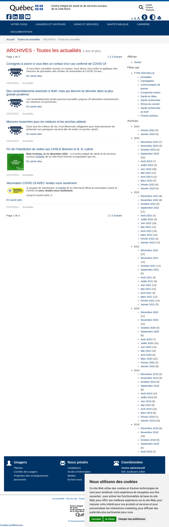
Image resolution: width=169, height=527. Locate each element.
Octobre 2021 (148, 265)
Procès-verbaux (149, 115)
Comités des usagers (25, 471)
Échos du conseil (150, 104)
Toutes (137, 62)
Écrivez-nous (75, 479)
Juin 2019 (146, 401)
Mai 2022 (146, 227)
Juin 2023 (146, 169)
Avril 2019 (146, 408)
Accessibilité (58, 498)
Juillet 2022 (147, 219)
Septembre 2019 (150, 385)
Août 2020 (146, 339)
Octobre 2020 (148, 327)
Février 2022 (148, 238)
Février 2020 (148, 362)
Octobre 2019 (148, 381)
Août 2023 (146, 161)
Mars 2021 (146, 296)
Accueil (10, 39)
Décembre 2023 (149, 141)
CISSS (40, 156)
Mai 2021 (146, 288)
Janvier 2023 (148, 188)
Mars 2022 (146, 234)
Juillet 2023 (147, 165)
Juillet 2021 (147, 281)
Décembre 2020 (149, 312)
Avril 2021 (146, 292)
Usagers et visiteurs (48, 23)
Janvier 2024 (148, 134)
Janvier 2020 (148, 366)
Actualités (146, 77)
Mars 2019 (146, 412)
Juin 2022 (146, 223)
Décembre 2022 (149, 196)
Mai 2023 (146, 172)
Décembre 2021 (149, 250)
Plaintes (18, 467)
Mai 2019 (146, 405)
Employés (156, 10)
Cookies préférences (11, 525)
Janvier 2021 (148, 304)
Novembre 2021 (149, 258)
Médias (72, 475)
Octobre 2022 (148, 203)
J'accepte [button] (96, 519)
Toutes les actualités (28, 39)
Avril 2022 (146, 231)
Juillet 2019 (147, 397)
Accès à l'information (79, 471)
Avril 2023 (146, 176)
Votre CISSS (17, 23)
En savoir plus (34, 75)
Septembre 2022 (150, 207)
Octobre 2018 (148, 439)
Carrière (142, 23)
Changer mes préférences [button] (131, 519)
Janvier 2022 (148, 242)
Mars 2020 (146, 358)
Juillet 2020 (147, 343)
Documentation (19, 30)
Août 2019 (146, 393)
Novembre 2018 (149, 432)
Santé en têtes (149, 96)
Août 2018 (146, 451)
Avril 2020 (146, 354)
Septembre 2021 (150, 269)
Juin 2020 (146, 347)
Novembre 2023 (149, 145)
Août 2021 (146, 277)
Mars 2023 (146, 180)
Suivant (118, 56)
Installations (74, 467)
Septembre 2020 (150, 331)
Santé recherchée (150, 100)
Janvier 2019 (148, 420)
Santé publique (116, 23)
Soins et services (85, 23)
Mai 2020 (146, 350)
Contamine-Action (150, 92)
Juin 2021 (146, 285)
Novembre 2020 (149, 319)
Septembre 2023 (150, 153)
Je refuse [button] (110, 519)
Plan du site (71, 498)
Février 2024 (148, 130)
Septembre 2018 (150, 443)
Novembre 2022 (149, 200)
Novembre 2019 (149, 378)
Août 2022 (146, 215)
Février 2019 (148, 416)
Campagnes (147, 80)
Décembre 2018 (149, 428)
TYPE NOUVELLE (144, 73)
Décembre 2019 (149, 374)
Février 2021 (148, 300)
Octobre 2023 (148, 149)
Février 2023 (148, 184)
